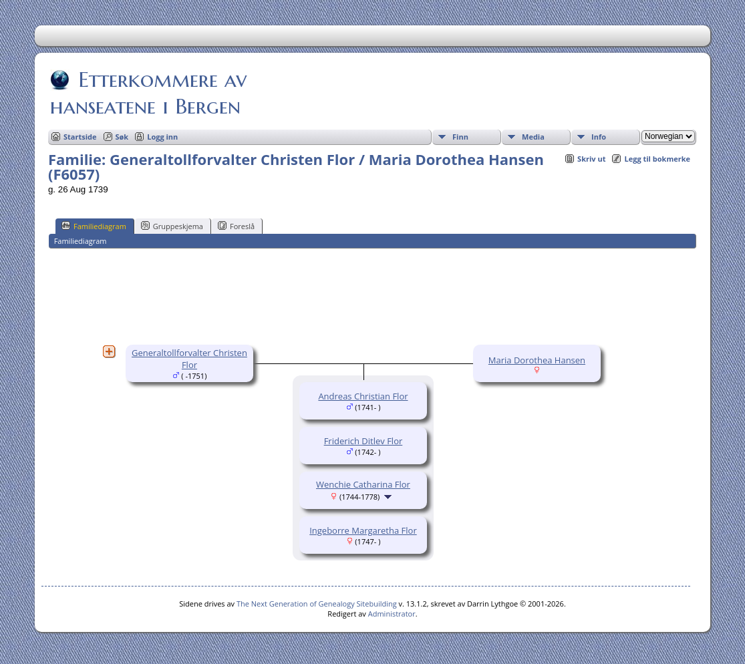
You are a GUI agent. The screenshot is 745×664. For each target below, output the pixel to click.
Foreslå (236, 225)
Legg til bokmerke (657, 159)
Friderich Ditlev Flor (363, 441)
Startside (80, 137)
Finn (460, 137)
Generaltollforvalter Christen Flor (189, 359)
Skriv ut (591, 159)
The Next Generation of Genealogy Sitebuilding (317, 604)
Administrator (392, 614)
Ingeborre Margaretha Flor (363, 530)
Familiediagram (93, 225)
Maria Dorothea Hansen (536, 360)
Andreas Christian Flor (363, 396)
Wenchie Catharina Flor (363, 484)
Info (598, 137)
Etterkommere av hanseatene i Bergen (148, 93)
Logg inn (162, 137)
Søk (122, 137)
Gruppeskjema (172, 225)
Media (533, 137)
